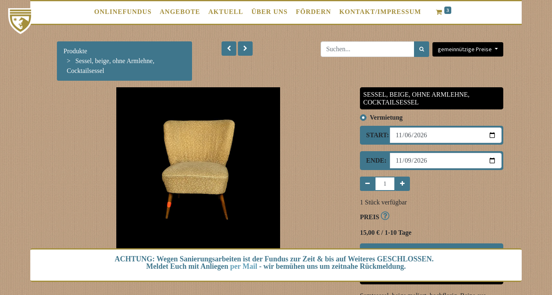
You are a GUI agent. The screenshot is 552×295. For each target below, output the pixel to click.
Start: (375, 135)
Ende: (375, 160)
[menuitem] (123, 12)
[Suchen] (421, 49)
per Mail (243, 266)
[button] (229, 48)
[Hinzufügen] (402, 184)
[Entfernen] (367, 184)
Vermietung (386, 117)
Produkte (75, 51)
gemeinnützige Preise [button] (465, 49)
